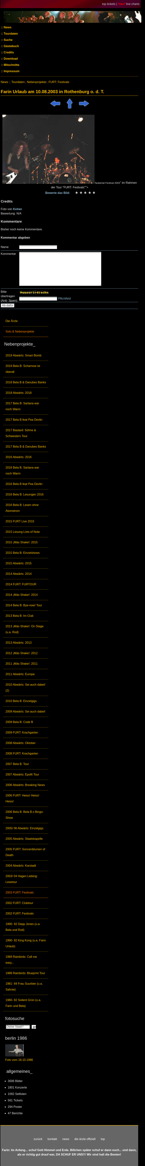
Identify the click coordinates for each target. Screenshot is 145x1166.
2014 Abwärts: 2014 (19, 573)
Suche (8, 39)
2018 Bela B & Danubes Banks (26, 382)
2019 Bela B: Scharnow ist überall (23, 368)
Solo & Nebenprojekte (20, 331)
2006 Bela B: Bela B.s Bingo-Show (24, 814)
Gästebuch (11, 46)
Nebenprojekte (36, 82)
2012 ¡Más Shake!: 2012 (22, 653)
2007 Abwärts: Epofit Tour (22, 774)
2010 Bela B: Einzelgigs (21, 701)
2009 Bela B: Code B (19, 722)
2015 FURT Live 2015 (20, 521)
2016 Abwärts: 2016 (19, 457)
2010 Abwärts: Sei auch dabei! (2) (25, 687)
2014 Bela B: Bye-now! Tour (24, 605)
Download (10, 58)
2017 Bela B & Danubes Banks (26, 446)
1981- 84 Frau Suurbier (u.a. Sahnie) (24, 986)
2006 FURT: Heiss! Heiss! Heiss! (22, 798)
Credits (8, 52)
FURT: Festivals (58, 82)
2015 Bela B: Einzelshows (23, 552)
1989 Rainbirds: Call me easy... (21, 959)
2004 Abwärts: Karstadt (21, 865)
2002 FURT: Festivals (20, 913)
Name (5, 247)
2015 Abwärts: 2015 (19, 563)
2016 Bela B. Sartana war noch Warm (22, 470)
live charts (132, 4)
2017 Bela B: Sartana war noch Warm (22, 406)
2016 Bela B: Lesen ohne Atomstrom (22, 507)
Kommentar (8, 253)
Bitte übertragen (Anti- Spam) (9, 296)
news (65, 1139)
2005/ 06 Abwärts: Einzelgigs (24, 828)
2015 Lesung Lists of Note (23, 531)
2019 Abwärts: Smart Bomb (23, 355)
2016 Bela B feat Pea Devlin (24, 484)
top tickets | (110, 4)
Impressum (11, 71)
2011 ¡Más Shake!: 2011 (22, 663)
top (103, 1139)
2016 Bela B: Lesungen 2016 (24, 494)
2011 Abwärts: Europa (20, 674)
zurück (38, 1139)
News (7, 27)
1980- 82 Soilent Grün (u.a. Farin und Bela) (23, 1002)
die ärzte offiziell (84, 1139)
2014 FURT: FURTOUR (21, 584)
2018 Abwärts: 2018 (19, 392)
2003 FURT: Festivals (20, 892)
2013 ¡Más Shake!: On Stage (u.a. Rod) (24, 629)
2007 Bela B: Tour (17, 764)
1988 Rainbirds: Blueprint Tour (25, 973)
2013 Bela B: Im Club (19, 615)
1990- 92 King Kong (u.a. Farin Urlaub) (26, 943)
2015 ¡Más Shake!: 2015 (22, 542)
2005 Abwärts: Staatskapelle (24, 838)
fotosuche (14, 1018)
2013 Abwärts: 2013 (19, 642)
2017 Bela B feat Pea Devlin (24, 419)
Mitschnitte (11, 64)
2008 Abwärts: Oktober (21, 743)
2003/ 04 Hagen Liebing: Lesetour (22, 879)
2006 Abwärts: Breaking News (25, 785)
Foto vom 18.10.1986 (19, 1059)
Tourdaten (10, 33)
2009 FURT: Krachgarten (22, 732)
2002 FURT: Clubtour (19, 903)
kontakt (52, 1139)
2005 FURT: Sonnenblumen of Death (25, 852)
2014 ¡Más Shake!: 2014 (22, 594)
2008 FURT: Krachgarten (22, 753)
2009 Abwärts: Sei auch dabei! (25, 711)
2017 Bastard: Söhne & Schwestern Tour (21, 433)
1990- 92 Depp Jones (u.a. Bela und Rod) (23, 926)
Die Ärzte (12, 321)
